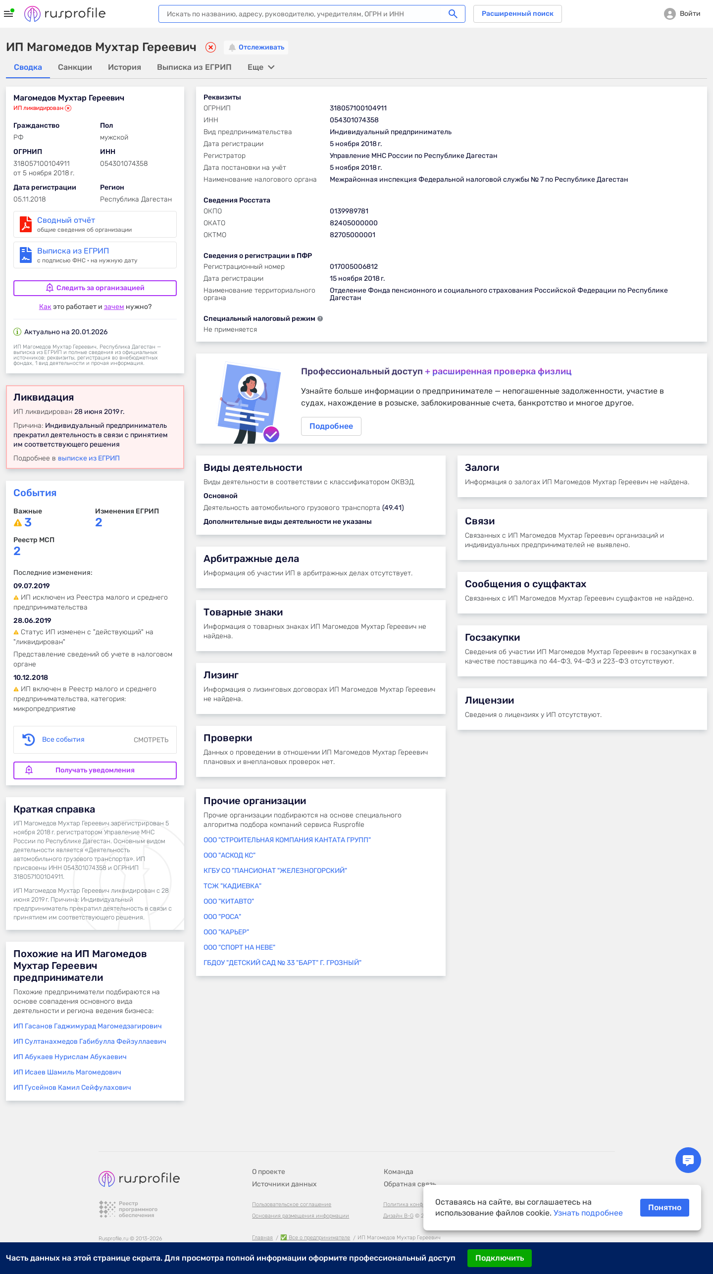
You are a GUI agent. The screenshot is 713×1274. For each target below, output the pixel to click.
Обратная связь (410, 1173)
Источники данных (284, 1173)
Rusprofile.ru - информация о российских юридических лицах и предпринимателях (64, 14)
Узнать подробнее (588, 1213)
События (34, 493)
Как (45, 307)
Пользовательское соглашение (291, 1193)
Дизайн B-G (398, 1205)
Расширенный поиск (518, 13)
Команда (398, 1161)
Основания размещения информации (300, 1205)
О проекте (268, 1161)
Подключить (499, 1258)
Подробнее (451, 401)
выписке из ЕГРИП (89, 458)
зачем (114, 307)
